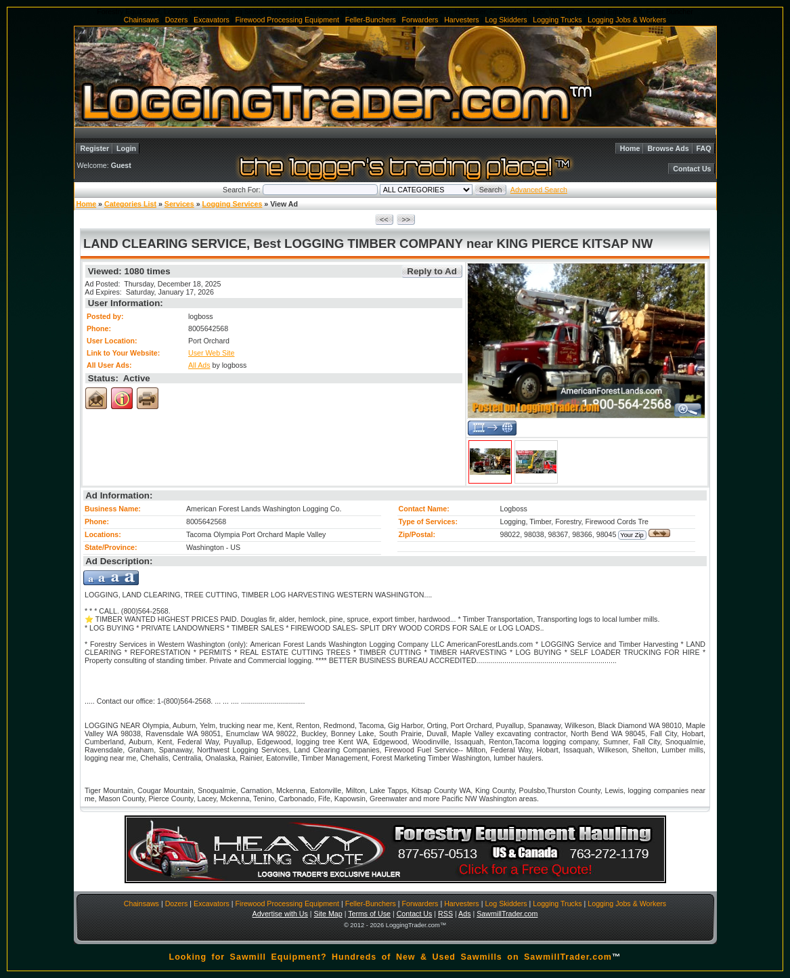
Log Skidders (506, 20)
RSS (445, 914)
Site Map (328, 914)
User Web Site (211, 353)
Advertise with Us (280, 914)
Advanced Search (538, 190)
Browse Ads (667, 148)
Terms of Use (369, 914)
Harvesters (461, 20)
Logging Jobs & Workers (627, 20)
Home (630, 148)
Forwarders (420, 20)
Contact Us (692, 169)
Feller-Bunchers (370, 20)
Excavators (211, 20)
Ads (464, 914)
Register (95, 148)
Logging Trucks (557, 20)
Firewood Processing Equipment (287, 20)
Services (179, 204)
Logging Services (232, 204)
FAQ (704, 148)
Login (126, 148)
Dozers (176, 20)
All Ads (199, 365)
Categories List (130, 204)
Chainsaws (141, 20)
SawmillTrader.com (507, 914)
